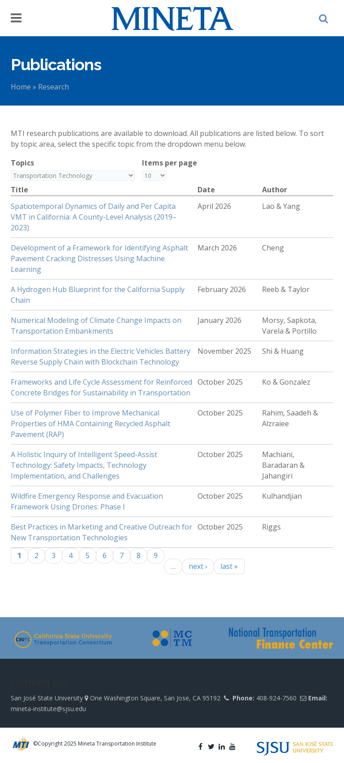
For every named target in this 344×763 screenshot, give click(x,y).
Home (21, 87)
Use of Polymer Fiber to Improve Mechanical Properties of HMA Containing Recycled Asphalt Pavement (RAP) (90, 423)
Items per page (169, 163)
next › (198, 566)
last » (229, 566)
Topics (22, 163)
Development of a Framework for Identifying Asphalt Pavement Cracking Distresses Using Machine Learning (99, 258)
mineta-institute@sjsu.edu (48, 708)
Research (53, 87)
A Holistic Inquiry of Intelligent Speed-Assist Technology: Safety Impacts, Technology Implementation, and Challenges (84, 465)
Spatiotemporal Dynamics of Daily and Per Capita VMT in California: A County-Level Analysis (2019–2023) (93, 217)
